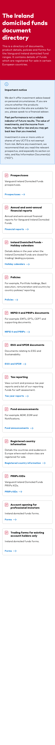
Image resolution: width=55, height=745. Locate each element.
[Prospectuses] (18, 227)
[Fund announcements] (22, 509)
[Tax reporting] (20, 470)
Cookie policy (9, 735)
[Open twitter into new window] (13, 664)
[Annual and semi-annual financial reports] (20, 269)
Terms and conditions (14, 710)
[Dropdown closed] (13, 2)
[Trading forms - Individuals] (14, 660)
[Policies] (15, 353)
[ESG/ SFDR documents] (19, 431)
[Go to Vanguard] (10, 688)
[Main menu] (50, 9)
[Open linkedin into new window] (4, 664)
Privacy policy (9, 723)
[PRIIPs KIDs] (17, 587)
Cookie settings (11, 729)
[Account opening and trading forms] (14, 621)
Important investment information (22, 716)
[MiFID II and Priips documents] (20, 392)
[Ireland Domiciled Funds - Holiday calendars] (20, 311)
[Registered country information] (28, 551)
